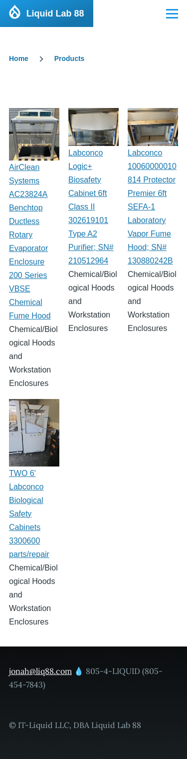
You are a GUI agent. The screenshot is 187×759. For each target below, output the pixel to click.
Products (69, 58)
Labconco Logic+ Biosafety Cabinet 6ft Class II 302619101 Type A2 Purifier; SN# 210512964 (91, 206)
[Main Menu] (172, 13)
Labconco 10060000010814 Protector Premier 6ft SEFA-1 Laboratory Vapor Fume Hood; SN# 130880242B (152, 206)
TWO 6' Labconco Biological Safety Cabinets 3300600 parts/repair (29, 513)
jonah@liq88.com (40, 671)
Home (18, 58)
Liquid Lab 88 (55, 13)
